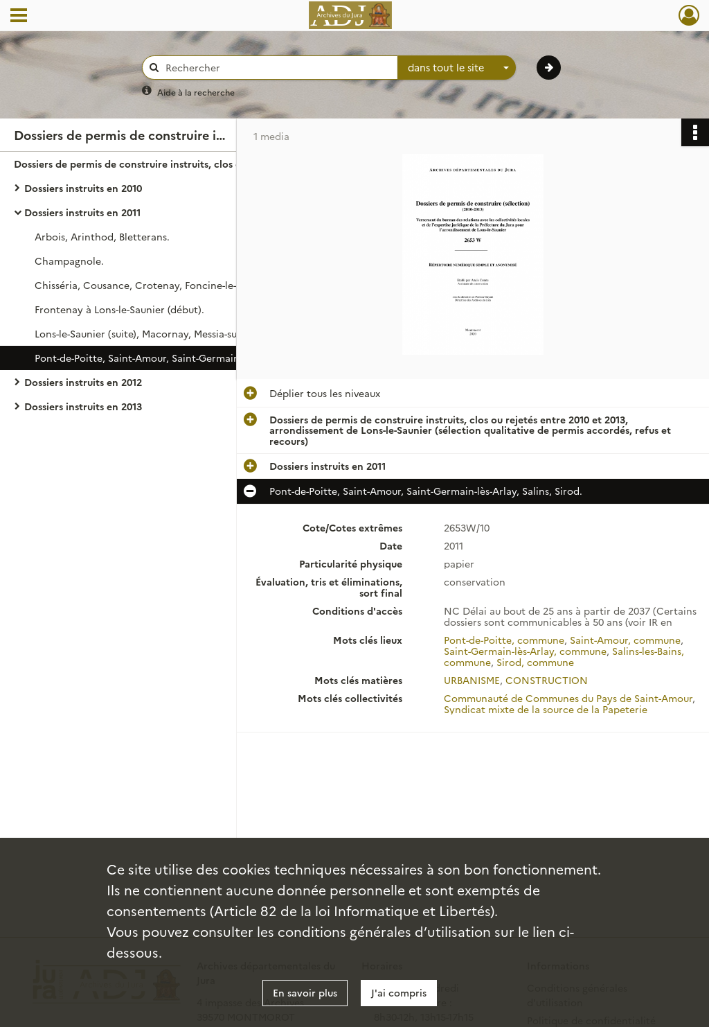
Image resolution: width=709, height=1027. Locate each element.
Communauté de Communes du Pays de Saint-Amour (568, 698)
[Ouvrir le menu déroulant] (18, 16)
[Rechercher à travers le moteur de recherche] (276, 67)
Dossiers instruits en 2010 (83, 188)
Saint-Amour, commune (625, 640)
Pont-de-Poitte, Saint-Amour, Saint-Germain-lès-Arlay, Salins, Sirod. (173, 358)
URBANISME (472, 680)
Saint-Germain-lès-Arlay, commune (525, 651)
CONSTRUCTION (546, 680)
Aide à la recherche (196, 92)
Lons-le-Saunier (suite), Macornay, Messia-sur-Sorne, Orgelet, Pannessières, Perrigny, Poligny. (173, 333)
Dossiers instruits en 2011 (82, 212)
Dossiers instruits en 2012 (83, 382)
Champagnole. (69, 260)
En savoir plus (305, 992)
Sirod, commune (535, 662)
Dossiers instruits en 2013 (83, 406)
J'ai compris (399, 992)
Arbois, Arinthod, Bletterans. (102, 236)
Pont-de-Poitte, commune (504, 640)
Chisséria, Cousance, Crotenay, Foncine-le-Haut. (148, 285)
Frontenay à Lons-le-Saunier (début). (119, 309)
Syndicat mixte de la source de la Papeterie (545, 709)
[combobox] (457, 67)
